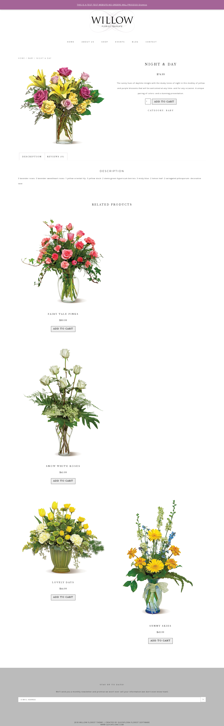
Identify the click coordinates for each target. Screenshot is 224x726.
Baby (30, 58)
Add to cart (164, 101)
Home (21, 58)
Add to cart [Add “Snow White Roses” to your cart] (63, 477)
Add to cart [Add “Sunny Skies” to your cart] (160, 635)
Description (32, 157)
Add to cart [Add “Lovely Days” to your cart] (63, 591)
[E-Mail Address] (109, 694)
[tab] (32, 157)
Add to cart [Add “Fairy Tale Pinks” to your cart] (63, 327)
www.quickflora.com (112, 719)
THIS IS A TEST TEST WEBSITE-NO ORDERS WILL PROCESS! (108, 4)
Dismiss (140, 4)
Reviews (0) (55, 157)
